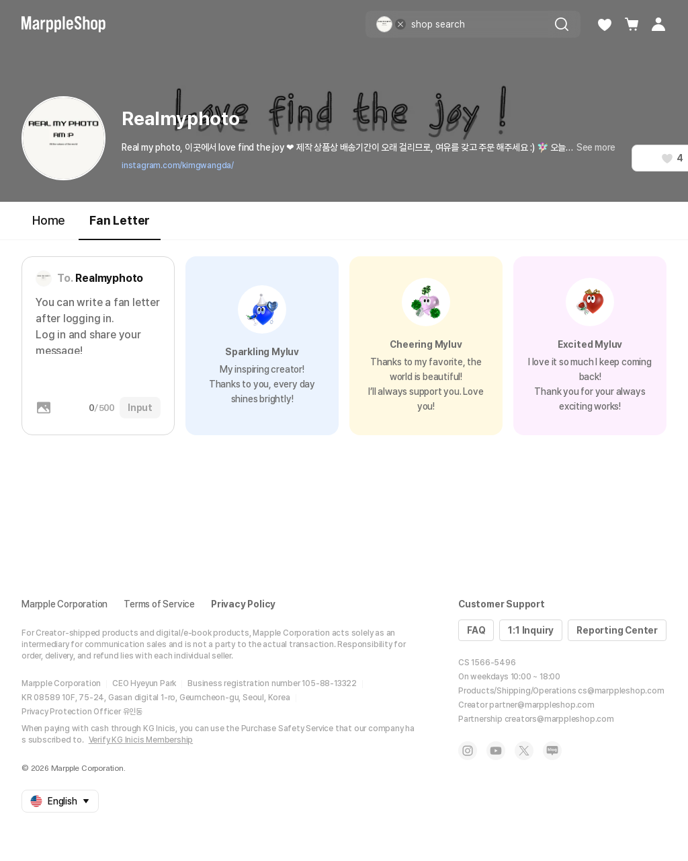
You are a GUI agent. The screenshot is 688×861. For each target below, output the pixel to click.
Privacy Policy (243, 604)
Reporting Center (617, 630)
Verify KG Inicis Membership (141, 740)
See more (595, 147)
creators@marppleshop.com (559, 719)
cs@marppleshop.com (621, 691)
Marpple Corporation (65, 604)
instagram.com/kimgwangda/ (178, 165)
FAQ (476, 630)
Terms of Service (159, 604)
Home (48, 220)
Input (140, 407)
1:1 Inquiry (531, 630)
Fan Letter (120, 226)
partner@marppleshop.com (541, 705)
